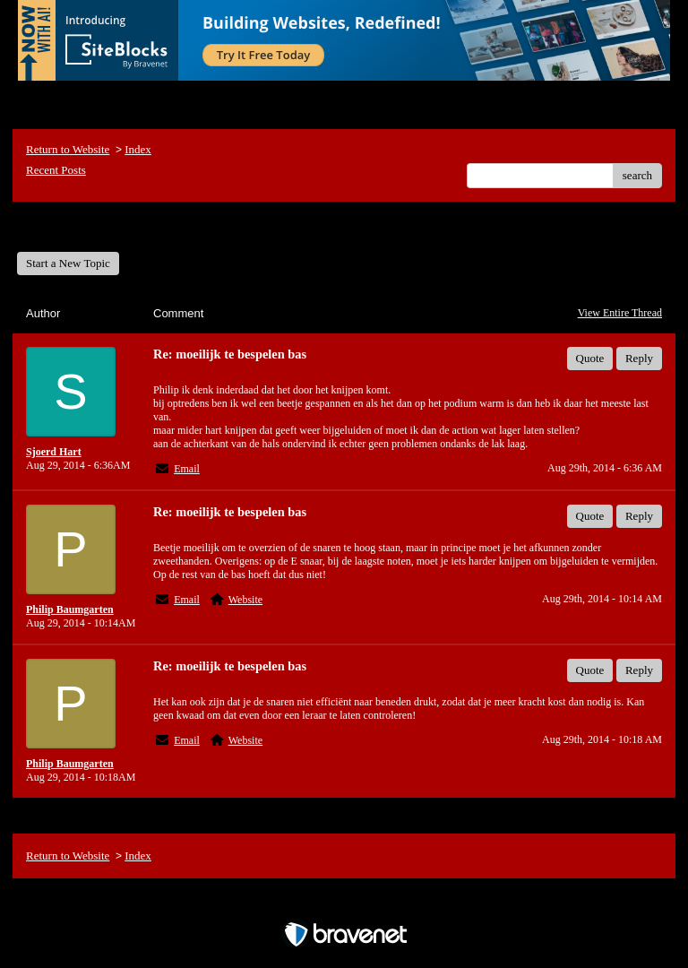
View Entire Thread (620, 313)
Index (138, 149)
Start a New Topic (68, 263)
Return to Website (67, 149)
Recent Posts (56, 170)
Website (245, 599)
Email (187, 468)
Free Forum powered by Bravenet (344, 903)
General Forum (66, 226)
